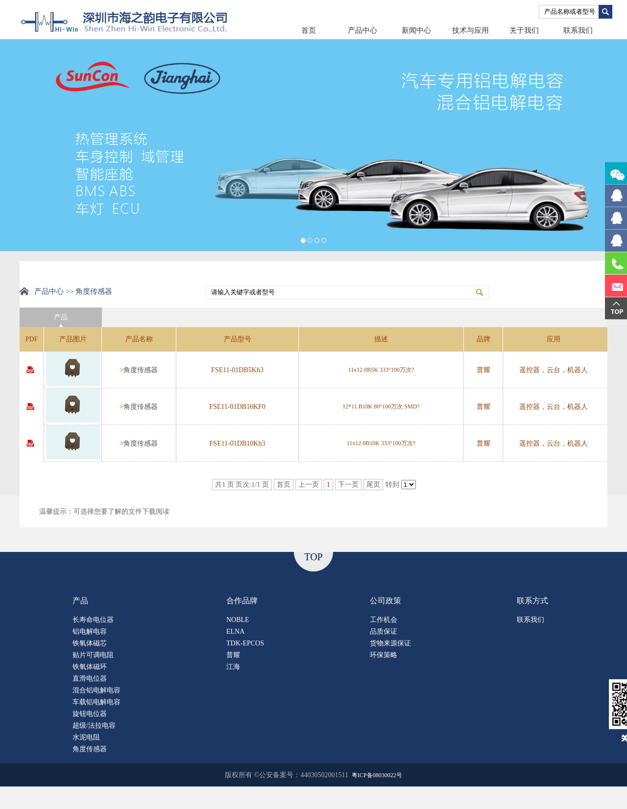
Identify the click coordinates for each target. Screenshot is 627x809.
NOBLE (237, 619)
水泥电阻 (86, 737)
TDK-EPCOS (245, 643)
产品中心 (362, 30)
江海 (233, 666)
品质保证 (383, 631)
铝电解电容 (89, 631)
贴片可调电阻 (93, 655)
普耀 (233, 655)
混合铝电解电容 (96, 690)
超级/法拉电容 (94, 725)
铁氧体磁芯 (89, 643)
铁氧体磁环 (89, 666)
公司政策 (385, 600)
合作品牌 (242, 600)
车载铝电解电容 (96, 702)
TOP (313, 556)
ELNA (235, 631)
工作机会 (383, 619)
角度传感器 (140, 370)
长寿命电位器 (93, 619)
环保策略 (383, 655)
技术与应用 (470, 30)
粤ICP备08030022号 (377, 775)
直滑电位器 (89, 678)
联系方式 (532, 600)
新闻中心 (416, 30)
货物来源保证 (390, 643)
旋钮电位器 (89, 713)
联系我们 (578, 30)
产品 (80, 600)
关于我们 (524, 30)
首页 (308, 30)
